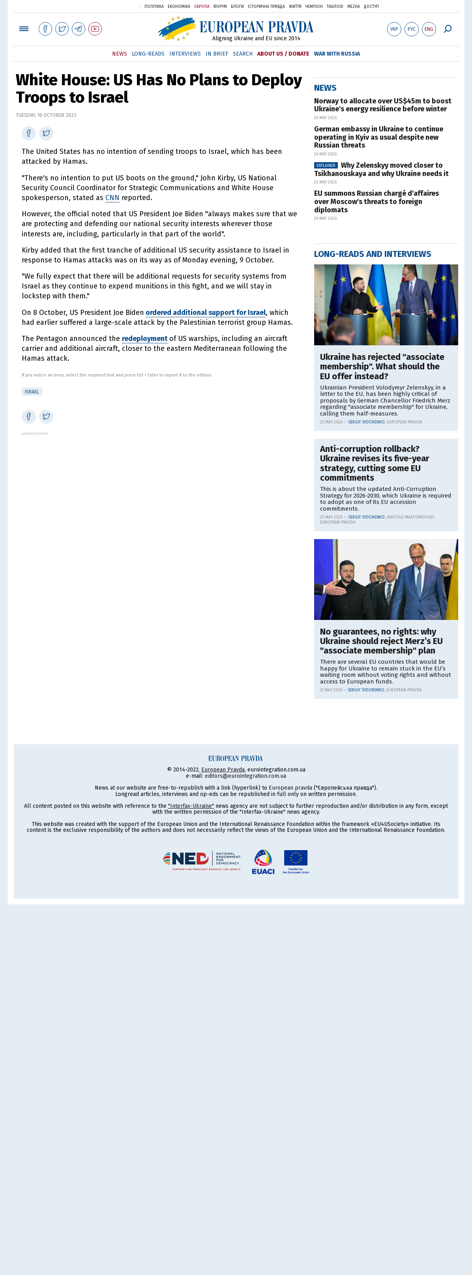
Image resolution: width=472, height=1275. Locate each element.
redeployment (145, 338)
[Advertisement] (161, 491)
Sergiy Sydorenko (366, 676)
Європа (202, 6)
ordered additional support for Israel (206, 312)
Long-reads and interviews (372, 508)
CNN (112, 197)
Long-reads (148, 54)
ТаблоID (335, 6)
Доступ (371, 6)
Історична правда (266, 6)
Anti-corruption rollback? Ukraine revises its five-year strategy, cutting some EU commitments (374, 717)
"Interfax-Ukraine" (191, 1176)
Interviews (185, 54)
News (119, 54)
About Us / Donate (283, 54)
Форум (220, 6)
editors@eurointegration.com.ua (245, 1146)
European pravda (290, 1158)
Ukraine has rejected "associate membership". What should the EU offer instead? (382, 621)
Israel (32, 392)
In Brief (217, 54)
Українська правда (115, 6)
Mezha (353, 6)
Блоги (237, 6)
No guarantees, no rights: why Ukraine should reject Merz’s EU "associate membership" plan (381, 895)
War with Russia (337, 54)
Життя (295, 6)
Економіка (179, 6)
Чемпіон (314, 6)
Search (243, 54)
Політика (154, 6)
